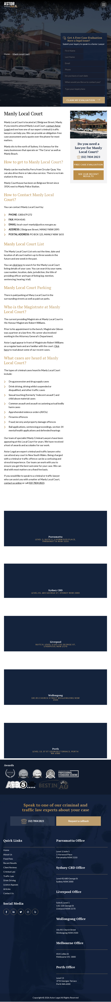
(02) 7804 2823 (36, 482)
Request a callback (78, 821)
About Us (7, 854)
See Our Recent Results (88, 175)
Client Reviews (10, 867)
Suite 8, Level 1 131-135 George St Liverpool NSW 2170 (65, 906)
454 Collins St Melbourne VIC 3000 (66, 955)
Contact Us (8, 893)
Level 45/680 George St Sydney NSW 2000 (67, 880)
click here (18, 264)
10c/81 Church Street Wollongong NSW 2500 (67, 931)
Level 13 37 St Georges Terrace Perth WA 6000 (66, 981)
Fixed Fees (8, 859)
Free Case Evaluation (88, 164)
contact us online (13, 482)
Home (7, 54)
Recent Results (10, 863)
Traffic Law (8, 876)
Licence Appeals (10, 885)
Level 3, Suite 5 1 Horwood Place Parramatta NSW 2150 (66, 854)
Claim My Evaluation (83, 100)
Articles (7, 889)
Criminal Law (9, 872)
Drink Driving (9, 880)
